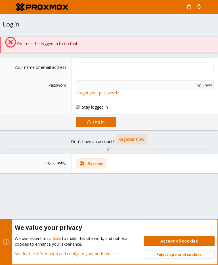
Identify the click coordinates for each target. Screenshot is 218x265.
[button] (8, 7)
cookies (54, 238)
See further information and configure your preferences (66, 253)
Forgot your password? (97, 93)
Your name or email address (40, 67)
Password (57, 85)
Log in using (55, 162)
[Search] (209, 7)
